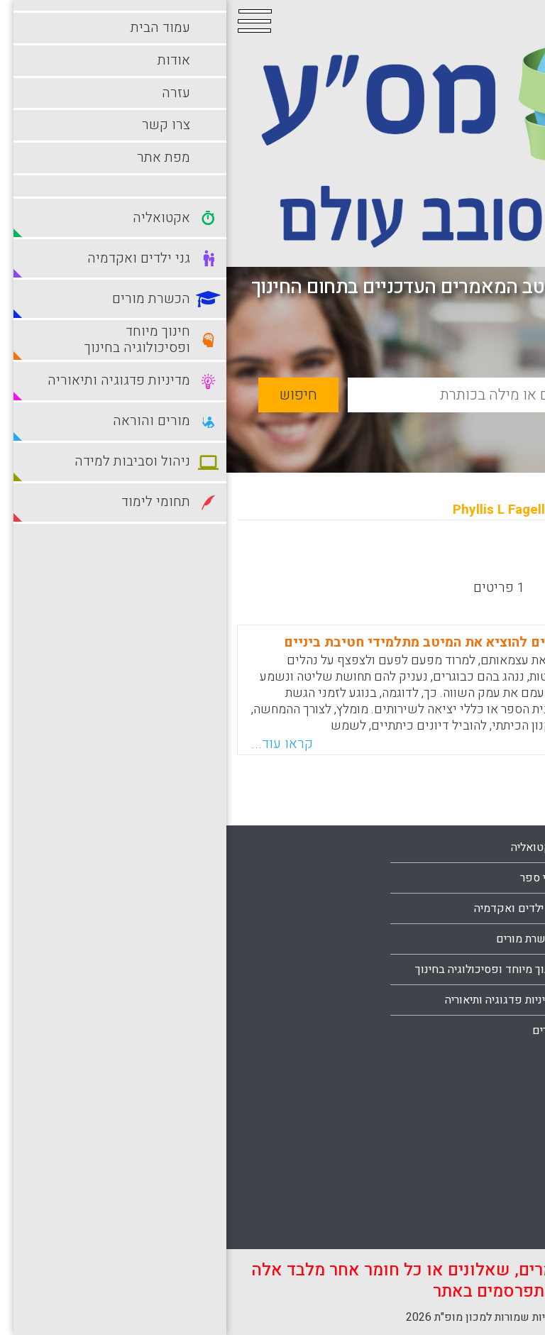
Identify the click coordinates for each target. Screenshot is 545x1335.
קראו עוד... (56, 743)
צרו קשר (500, 1000)
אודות (506, 938)
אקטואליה (308, 847)
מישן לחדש (407, 560)
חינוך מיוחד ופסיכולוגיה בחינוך (260, 969)
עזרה (508, 969)
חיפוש (72, 395)
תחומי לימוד (492, 1196)
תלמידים (500, 1227)
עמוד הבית (495, 908)
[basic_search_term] (317, 395)
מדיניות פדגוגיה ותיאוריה (275, 1000)
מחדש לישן (490, 560)
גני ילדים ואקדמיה (290, 908)
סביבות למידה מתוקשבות (461, 1135)
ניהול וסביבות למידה (473, 1105)
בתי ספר (313, 877)
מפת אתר (499, 1030)
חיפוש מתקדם (458, 428)
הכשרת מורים (301, 938)
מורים (319, 1030)
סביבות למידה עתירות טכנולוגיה (447, 1166)
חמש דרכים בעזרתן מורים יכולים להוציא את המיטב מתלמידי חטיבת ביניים (277, 642)
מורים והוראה (489, 1074)
